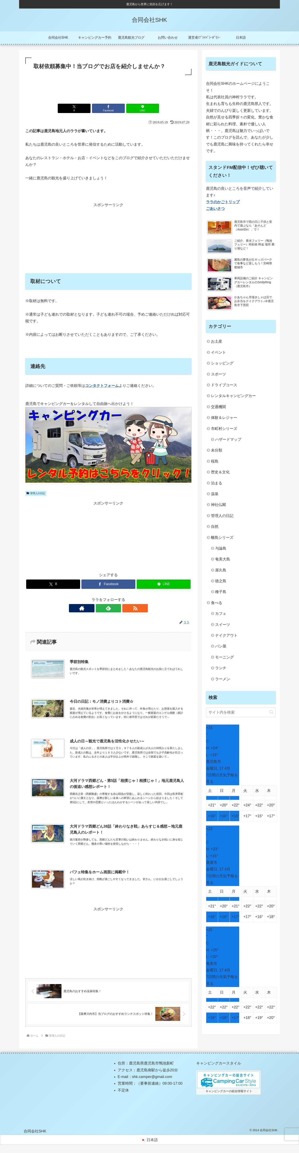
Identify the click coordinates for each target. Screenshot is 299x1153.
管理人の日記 (36, 493)
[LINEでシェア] (136, 108)
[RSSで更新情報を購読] (118, 608)
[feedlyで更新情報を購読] (108, 608)
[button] (271, 712)
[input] (241, 712)
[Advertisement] (108, 87)
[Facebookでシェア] (108, 108)
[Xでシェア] (80, 108)
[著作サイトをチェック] (99, 608)
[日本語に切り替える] (149, 1142)
